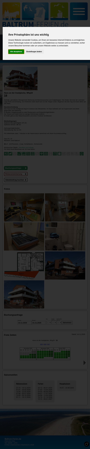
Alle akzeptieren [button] (16, 52)
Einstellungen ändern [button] (34, 52)
